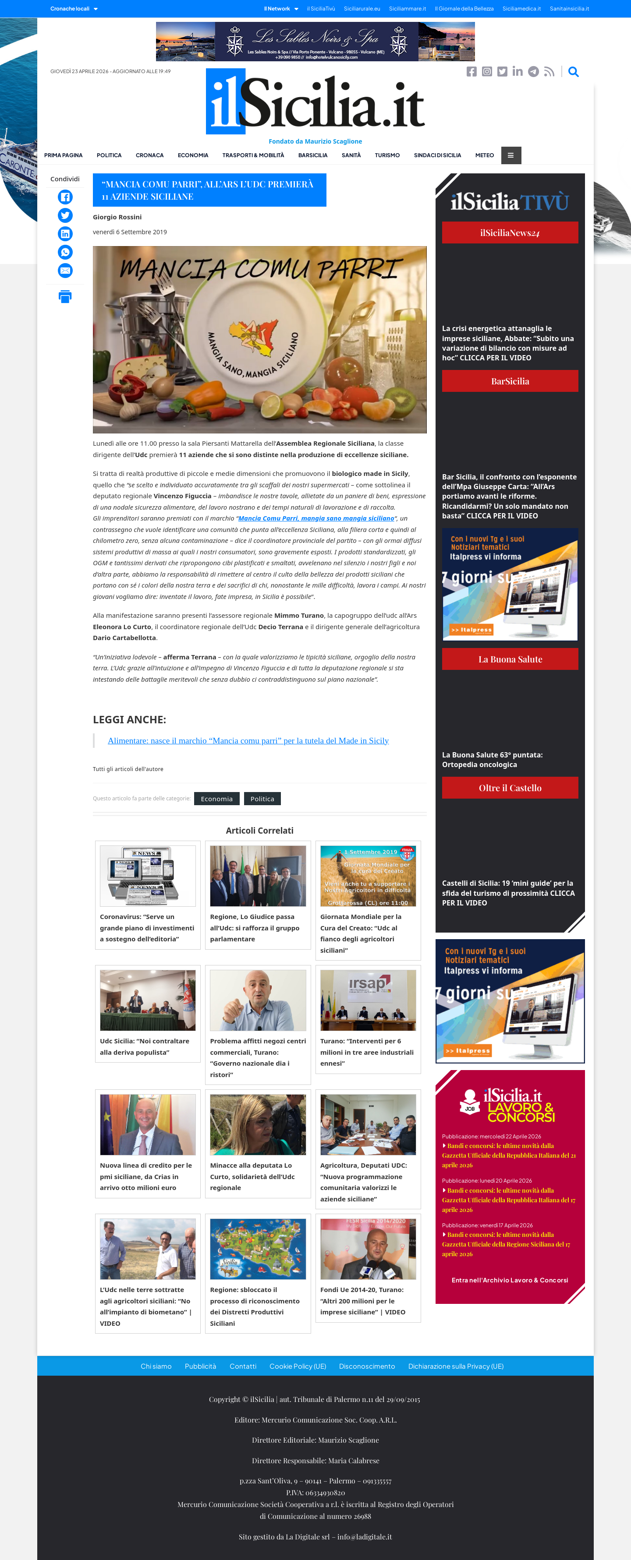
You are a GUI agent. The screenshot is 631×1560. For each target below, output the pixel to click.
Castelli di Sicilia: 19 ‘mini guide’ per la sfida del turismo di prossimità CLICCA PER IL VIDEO (508, 893)
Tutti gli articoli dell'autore (128, 769)
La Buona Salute (510, 659)
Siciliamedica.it (522, 8)
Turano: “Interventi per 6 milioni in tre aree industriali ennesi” (367, 1051)
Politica (109, 155)
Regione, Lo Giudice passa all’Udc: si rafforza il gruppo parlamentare (254, 927)
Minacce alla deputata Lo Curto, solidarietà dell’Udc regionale (252, 1176)
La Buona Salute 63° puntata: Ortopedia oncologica (492, 759)
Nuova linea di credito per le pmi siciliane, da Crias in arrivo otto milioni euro (146, 1176)
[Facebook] (65, 197)
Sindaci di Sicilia (437, 155)
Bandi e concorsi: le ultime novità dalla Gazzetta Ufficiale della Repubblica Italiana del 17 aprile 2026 (508, 1200)
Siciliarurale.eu (362, 8)
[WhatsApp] (65, 252)
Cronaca (150, 155)
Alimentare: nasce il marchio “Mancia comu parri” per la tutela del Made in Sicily (248, 740)
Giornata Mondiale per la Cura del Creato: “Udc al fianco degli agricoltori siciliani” (361, 933)
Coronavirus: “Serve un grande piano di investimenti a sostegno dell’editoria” (147, 927)
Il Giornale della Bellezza (464, 8)
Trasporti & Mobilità (253, 155)
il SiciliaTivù (321, 8)
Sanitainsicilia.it (569, 8)
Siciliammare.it (407, 8)
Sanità (351, 155)
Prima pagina (63, 155)
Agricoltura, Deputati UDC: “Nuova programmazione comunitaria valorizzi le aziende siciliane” (363, 1182)
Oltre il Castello (510, 787)
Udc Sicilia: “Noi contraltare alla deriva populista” (144, 1046)
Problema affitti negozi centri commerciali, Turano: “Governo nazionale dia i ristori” (258, 1057)
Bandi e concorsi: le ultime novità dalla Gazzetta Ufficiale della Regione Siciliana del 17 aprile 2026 (506, 1244)
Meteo (484, 155)
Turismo (387, 155)
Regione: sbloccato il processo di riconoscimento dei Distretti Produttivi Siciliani (255, 1306)
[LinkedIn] (65, 233)
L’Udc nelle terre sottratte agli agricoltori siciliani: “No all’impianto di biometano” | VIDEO (146, 1306)
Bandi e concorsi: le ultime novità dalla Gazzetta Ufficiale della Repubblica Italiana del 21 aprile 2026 (509, 1155)
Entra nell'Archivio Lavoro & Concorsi (510, 1280)
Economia (193, 155)
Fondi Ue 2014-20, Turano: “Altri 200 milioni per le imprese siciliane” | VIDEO (363, 1300)
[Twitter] (65, 215)
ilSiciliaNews (510, 232)
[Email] (65, 270)
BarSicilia (313, 155)
